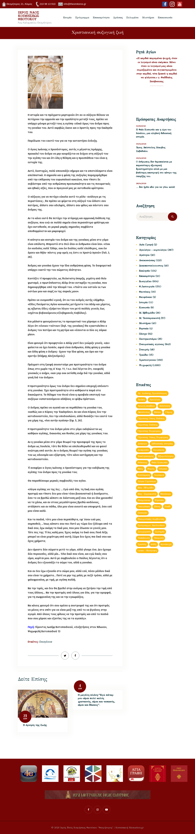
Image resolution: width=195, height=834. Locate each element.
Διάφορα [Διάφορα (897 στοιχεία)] (142, 443)
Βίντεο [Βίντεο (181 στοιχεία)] (157, 412)
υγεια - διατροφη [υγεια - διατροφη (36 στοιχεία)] (147, 550)
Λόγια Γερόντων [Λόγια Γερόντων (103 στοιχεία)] (147, 481)
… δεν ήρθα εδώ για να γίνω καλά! (155, 187)
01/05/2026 (141, 126)
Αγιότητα (144, 255)
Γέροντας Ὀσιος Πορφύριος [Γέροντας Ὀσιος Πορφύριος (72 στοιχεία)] (153, 437)
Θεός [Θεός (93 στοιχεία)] (140, 468)
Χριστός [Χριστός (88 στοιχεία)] (142, 544)
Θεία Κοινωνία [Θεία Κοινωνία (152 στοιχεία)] (159, 462)
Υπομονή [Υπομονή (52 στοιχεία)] (158, 538)
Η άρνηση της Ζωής (35, 725)
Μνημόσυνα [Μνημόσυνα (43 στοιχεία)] (144, 500)
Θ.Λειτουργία (147, 286)
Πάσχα (143, 333)
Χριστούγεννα (147, 359)
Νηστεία (144, 328)
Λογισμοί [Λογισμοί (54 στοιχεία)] (159, 475)
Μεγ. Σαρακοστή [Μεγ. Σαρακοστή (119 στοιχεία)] (147, 494)
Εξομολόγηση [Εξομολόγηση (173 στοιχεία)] (165, 456)
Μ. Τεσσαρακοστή (149, 318)
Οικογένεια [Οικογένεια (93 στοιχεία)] (144, 506)
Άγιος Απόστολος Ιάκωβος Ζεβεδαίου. (150, 149)
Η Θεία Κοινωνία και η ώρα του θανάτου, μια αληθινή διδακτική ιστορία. (153, 133)
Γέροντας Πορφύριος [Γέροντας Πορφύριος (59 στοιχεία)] (149, 431)
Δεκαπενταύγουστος (151, 265)
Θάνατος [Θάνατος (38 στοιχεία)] (142, 462)
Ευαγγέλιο (145, 281)
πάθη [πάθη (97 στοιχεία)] (153, 544)
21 (25, 716)
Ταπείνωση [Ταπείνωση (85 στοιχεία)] (144, 538)
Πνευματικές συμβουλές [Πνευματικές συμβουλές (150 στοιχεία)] (151, 519)
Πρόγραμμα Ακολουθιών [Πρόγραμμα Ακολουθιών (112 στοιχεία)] (151, 525)
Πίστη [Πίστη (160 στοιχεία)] (157, 506)
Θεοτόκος (144, 291)
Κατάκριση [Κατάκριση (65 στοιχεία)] (144, 475)
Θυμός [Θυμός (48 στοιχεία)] (151, 468)
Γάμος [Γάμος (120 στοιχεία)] (168, 412)
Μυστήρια (145, 323)
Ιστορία (143, 302)
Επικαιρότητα (147, 276)
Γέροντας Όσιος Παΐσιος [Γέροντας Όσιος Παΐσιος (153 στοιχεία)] (151, 418)
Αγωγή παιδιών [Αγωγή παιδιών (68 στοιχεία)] (146, 406)
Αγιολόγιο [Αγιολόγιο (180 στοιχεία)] (154, 399)
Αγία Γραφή (146, 244)
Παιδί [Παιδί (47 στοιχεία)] (167, 506)
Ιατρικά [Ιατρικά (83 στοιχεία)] (163, 468)
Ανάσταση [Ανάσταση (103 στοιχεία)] (164, 406)
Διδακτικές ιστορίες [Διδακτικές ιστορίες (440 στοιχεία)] (162, 443)
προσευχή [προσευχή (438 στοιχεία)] (166, 544)
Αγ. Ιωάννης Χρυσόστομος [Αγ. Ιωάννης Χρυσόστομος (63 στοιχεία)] (152, 393)
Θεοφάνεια (145, 297)
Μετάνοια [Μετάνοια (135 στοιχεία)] (165, 494)
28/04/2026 (141, 183)
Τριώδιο (143, 354)
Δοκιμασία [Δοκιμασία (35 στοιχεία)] (143, 450)
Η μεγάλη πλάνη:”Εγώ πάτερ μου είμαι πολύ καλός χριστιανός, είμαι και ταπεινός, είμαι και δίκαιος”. (96, 699)
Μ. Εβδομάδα (147, 312)
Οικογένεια (45, 641)
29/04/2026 (141, 158)
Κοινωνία (144, 307)
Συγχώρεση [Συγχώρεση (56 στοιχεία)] (144, 531)
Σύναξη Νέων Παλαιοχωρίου (156, 85)
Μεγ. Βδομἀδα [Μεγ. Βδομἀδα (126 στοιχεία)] (146, 487)
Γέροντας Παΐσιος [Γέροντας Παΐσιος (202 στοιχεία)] (147, 424)
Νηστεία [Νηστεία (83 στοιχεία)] (159, 500)
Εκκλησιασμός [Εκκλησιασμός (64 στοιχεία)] (146, 456)
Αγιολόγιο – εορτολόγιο (153, 249)
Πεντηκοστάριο (148, 338)
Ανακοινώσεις (147, 260)
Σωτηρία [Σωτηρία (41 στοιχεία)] (159, 531)
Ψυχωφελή (145, 365)
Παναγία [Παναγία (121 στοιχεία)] (142, 512)
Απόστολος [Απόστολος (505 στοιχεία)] (144, 412)
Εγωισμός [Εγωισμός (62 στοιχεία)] (158, 450)
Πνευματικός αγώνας (151, 344)
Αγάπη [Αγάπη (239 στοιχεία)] (141, 399)
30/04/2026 (141, 144)
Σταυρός (144, 349)
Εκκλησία (144, 270)
